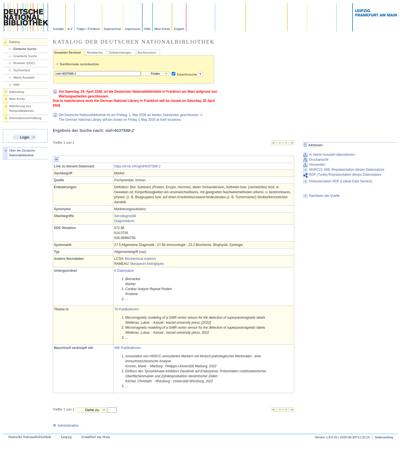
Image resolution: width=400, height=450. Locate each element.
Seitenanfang (384, 437)
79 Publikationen (126, 309)
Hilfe (147, 29)
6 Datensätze (124, 271)
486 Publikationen (127, 348)
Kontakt (58, 29)
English (179, 29)
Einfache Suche (24, 49)
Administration (66, 426)
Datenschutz (112, 29)
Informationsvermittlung (25, 118)
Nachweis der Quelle (324, 196)
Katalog (14, 42)
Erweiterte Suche (25, 56)
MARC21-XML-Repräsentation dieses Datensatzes (346, 170)
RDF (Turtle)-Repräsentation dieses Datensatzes (345, 175)
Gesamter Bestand (67, 52)
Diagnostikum (124, 221)
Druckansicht (318, 160)
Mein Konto (162, 29)
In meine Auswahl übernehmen (332, 155)
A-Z (70, 29)
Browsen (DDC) (24, 63)
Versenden (317, 165)
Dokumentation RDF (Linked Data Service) (340, 181)
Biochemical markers (140, 259)
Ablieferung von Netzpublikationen (21, 108)
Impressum (132, 29)
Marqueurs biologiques (147, 264)
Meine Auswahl (23, 77)
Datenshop (16, 92)
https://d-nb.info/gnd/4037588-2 (137, 166)
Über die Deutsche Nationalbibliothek (22, 153)
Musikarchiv (95, 52)
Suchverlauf (21, 70)
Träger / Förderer (88, 29)
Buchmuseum (147, 52)
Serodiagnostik (125, 216)
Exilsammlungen (120, 52)
